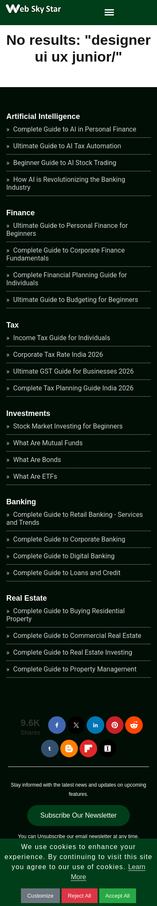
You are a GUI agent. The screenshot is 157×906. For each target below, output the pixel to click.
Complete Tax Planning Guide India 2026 (73, 388)
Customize (40, 896)
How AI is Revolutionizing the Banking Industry (65, 183)
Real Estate (26, 598)
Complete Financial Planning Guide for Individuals (66, 279)
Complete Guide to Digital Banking (63, 556)
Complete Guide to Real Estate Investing (72, 652)
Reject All (79, 896)
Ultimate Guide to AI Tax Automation (66, 146)
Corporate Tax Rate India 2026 (57, 355)
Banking (21, 502)
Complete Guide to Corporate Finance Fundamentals (65, 254)
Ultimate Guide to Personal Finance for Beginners (67, 229)
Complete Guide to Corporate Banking (69, 539)
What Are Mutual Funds (47, 443)
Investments (28, 413)
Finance (20, 213)
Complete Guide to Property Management (74, 669)
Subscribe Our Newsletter (78, 815)
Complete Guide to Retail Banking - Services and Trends (74, 519)
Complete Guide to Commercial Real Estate (77, 636)
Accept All (118, 896)
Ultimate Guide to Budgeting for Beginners (75, 300)
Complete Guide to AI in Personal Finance (74, 129)
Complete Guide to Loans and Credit (66, 573)
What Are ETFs (34, 476)
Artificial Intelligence (43, 116)
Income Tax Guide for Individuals (61, 338)
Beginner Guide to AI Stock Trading (64, 163)
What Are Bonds (36, 460)
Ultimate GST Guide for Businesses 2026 (73, 371)
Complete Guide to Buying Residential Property (65, 615)
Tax (12, 325)
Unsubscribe (51, 836)
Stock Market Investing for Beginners (67, 426)
